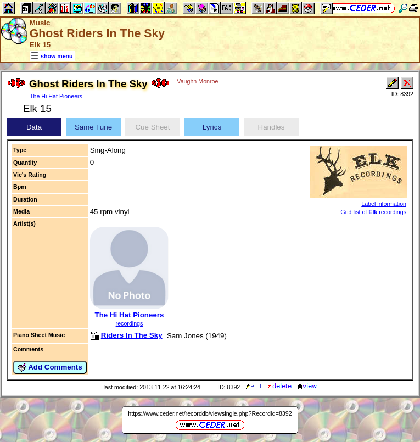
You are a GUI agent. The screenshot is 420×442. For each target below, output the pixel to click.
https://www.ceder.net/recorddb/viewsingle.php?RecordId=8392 (210, 413)
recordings (129, 323)
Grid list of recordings (373, 212)
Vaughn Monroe (197, 81)
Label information (383, 203)
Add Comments (50, 367)
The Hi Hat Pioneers (56, 96)
